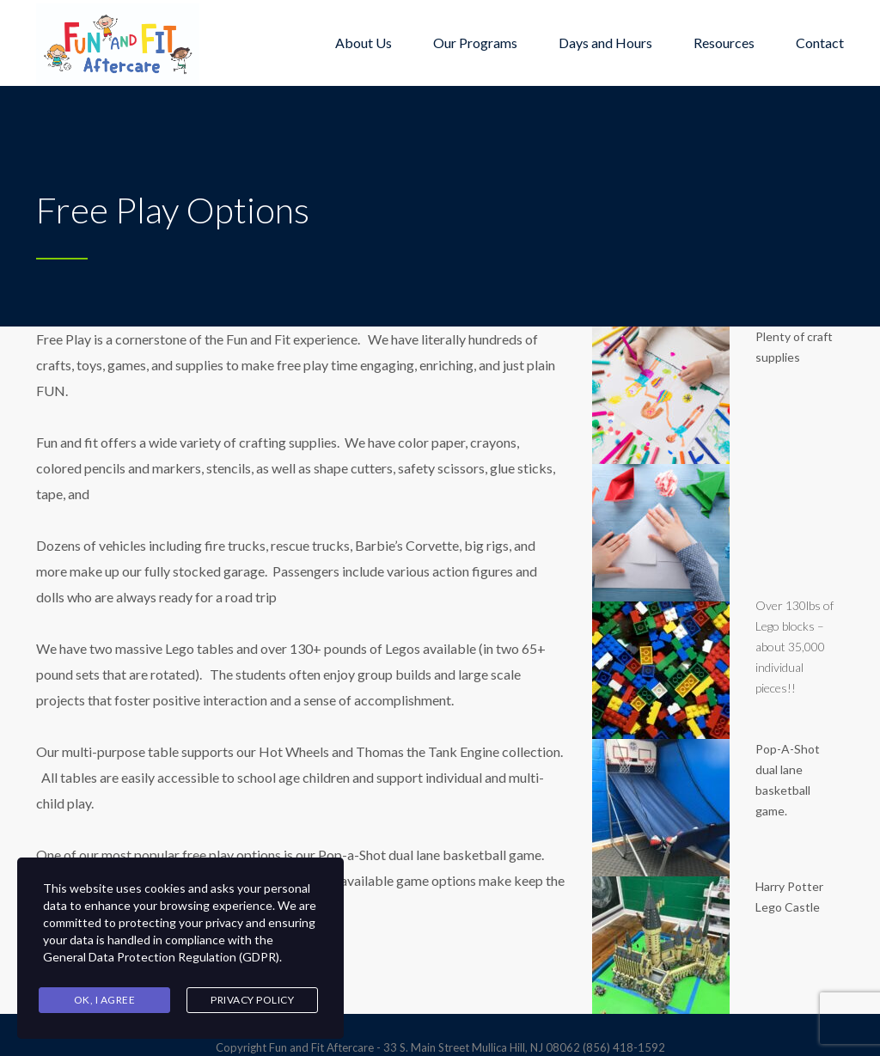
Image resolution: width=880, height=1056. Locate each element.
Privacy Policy (252, 999)
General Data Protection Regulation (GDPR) (161, 956)
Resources (724, 42)
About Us (363, 42)
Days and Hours (605, 42)
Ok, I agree (105, 999)
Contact (820, 42)
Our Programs (475, 42)
